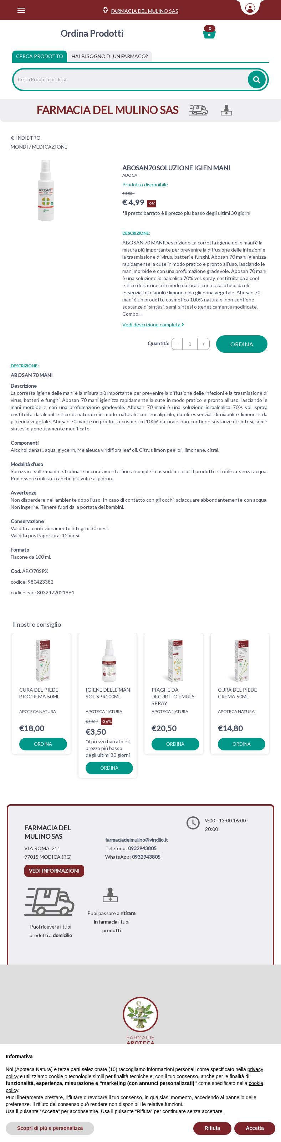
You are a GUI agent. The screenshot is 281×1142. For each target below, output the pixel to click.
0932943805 (142, 848)
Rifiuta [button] (212, 1128)
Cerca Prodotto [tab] (39, 56)
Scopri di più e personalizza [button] (50, 1128)
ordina (241, 344)
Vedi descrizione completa (153, 324)
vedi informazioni (54, 871)
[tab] (110, 56)
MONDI (19, 147)
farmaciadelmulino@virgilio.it (136, 840)
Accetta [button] (255, 1128)
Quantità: (158, 343)
